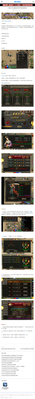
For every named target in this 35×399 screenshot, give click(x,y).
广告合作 (10, 397)
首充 (2, 75)
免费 (30, 212)
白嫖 (8, 21)
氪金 (3, 73)
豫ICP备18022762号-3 (29, 394)
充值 (4, 83)
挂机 (16, 27)
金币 (3, 236)
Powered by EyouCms (16, 394)
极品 (6, 21)
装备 (24, 330)
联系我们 (6, 397)
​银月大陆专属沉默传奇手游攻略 (27, 348)
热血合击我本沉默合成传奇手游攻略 (8, 348)
